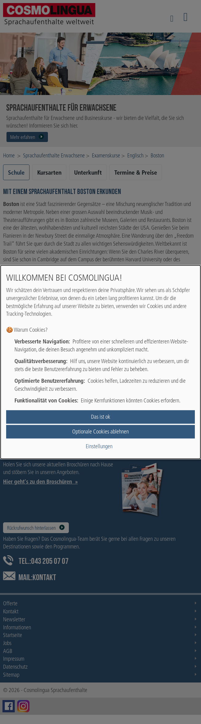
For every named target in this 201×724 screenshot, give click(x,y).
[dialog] (100, 362)
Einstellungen (99, 446)
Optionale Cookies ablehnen (100, 431)
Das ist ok (100, 416)
